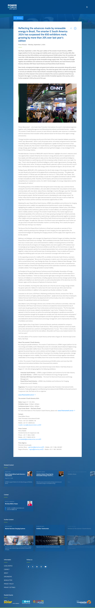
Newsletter (8, 580)
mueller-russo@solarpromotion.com (14, 508)
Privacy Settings (9, 587)
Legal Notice (8, 566)
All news (17, 18)
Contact (6, 569)
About (6, 573)
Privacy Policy (9, 584)
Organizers (8, 576)
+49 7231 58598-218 (11, 509)
